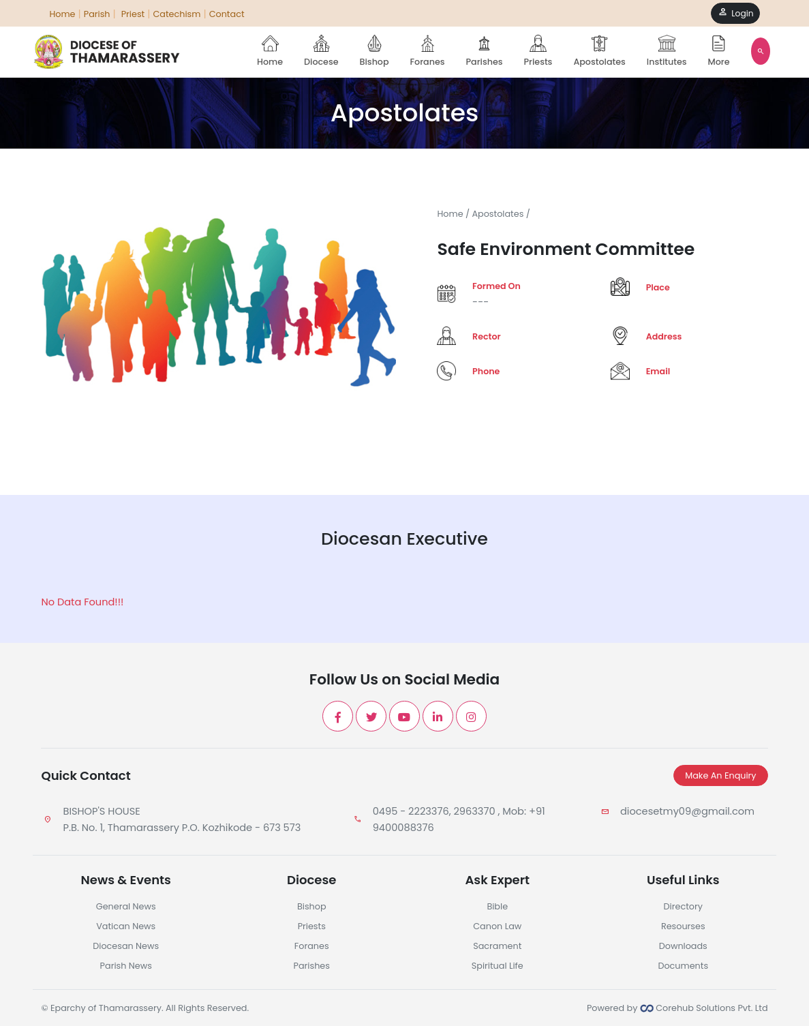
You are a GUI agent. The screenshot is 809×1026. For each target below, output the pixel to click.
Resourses (683, 926)
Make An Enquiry (720, 775)
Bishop (374, 51)
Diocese (321, 51)
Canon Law (497, 926)
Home (270, 51)
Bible (497, 906)
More (719, 51)
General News (126, 906)
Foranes (427, 51)
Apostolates (599, 51)
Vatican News (125, 926)
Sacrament (497, 946)
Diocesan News (126, 946)
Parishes (484, 51)
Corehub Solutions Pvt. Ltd (704, 1008)
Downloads (683, 946)
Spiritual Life (497, 965)
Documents (683, 965)
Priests (538, 51)
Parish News (126, 965)
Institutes (667, 51)
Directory (683, 906)
